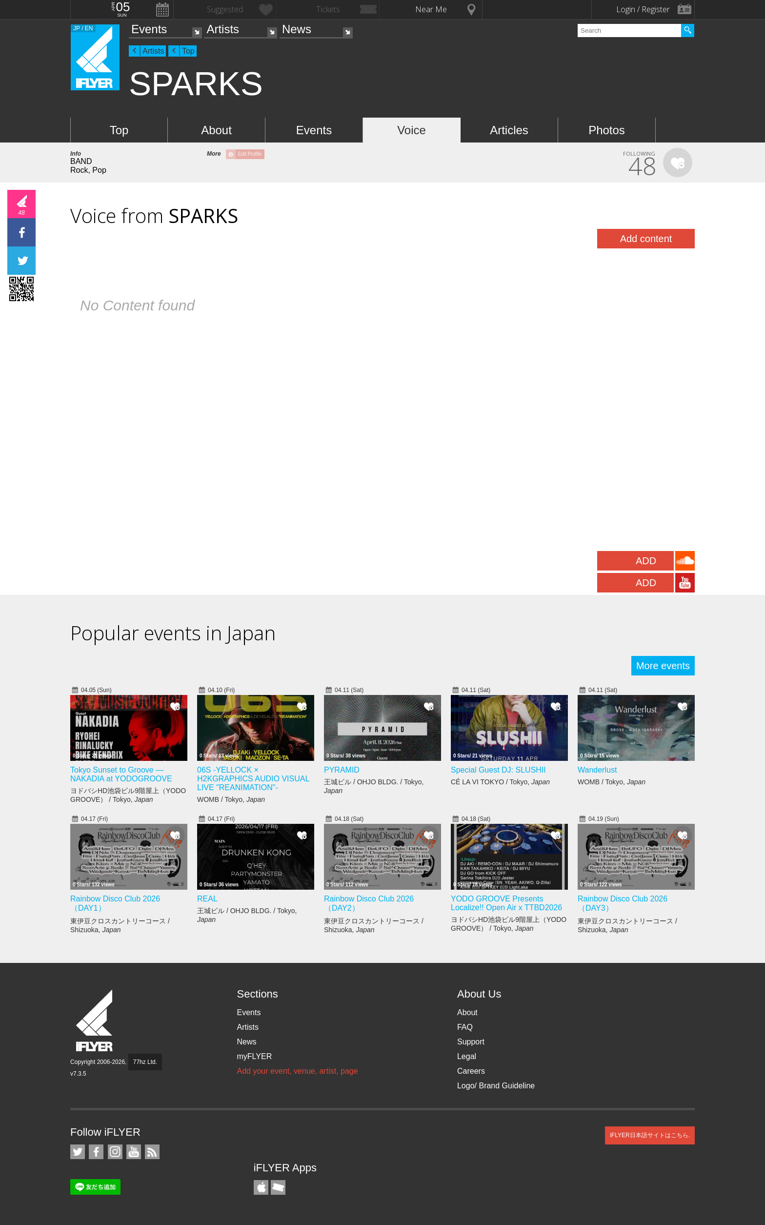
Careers (471, 1071)
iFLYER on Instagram (115, 1151)
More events (663, 665)
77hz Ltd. (145, 1062)
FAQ (465, 1027)
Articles (509, 130)
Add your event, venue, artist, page (297, 1071)
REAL (207, 899)
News (296, 29)
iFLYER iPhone (261, 1187)
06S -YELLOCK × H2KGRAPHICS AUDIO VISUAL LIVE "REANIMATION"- (253, 779)
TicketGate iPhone (278, 1187)
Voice (411, 130)
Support (470, 1042)
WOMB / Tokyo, (231, 799)
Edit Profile (250, 154)
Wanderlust (597, 770)
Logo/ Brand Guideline (496, 1086)
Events (149, 29)
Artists (222, 29)
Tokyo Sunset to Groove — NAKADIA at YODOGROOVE (121, 774)
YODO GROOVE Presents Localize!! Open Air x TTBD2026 (506, 903)
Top (188, 51)
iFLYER (95, 1021)
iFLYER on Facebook (96, 1151)
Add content (646, 238)
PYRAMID (342, 770)
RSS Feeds (152, 1151)
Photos (606, 130)
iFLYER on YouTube (133, 1151)
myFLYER (254, 1056)
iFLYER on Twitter (77, 1151)
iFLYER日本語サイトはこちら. (650, 1135)
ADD (646, 560)
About (216, 130)
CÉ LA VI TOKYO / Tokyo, (500, 782)
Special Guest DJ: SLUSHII (498, 770)
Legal (466, 1056)
